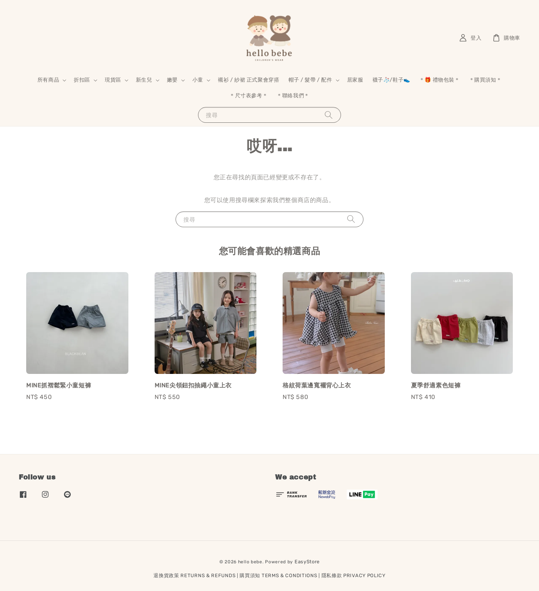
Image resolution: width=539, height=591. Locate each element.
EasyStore (307, 561)
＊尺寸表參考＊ (248, 95)
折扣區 (82, 80)
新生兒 (144, 80)
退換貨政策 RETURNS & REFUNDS (194, 575)
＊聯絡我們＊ (293, 95)
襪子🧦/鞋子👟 (391, 80)
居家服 (355, 80)
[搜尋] (329, 114)
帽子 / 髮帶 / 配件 (310, 80)
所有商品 (48, 80)
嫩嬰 (172, 80)
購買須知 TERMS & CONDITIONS (278, 575)
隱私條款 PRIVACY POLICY (354, 575)
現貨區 (113, 80)
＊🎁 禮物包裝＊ (439, 80)
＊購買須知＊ (485, 80)
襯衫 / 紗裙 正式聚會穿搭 (248, 80)
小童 (197, 80)
